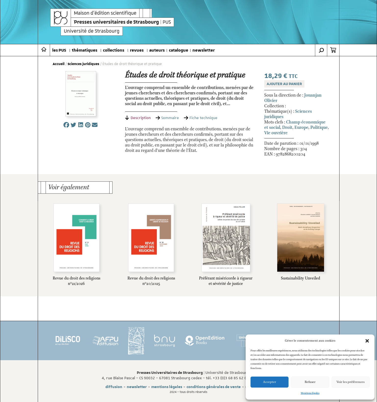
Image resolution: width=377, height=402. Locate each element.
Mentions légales (310, 393)
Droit (287, 127)
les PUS (59, 50)
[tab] (138, 118)
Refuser (310, 382)
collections (113, 50)
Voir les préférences (350, 382)
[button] (367, 340)
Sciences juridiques (83, 64)
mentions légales (166, 386)
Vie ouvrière (276, 133)
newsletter (203, 50)
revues (137, 50)
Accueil (58, 64)
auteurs (157, 50)
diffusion (113, 386)
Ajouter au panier (284, 83)
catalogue (178, 50)
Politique (319, 127)
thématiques (84, 50)
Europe (301, 127)
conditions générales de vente (214, 386)
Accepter (269, 382)
